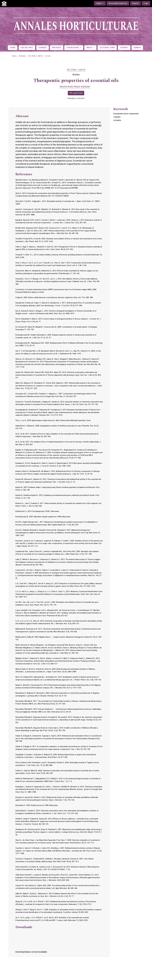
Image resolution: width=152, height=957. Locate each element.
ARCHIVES (56, 47)
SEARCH (137, 47)
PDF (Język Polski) (76, 93)
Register (135, 3)
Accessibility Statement (118, 3)
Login (146, 3)
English (101, 3)
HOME (12, 47)
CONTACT (124, 47)
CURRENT (42, 47)
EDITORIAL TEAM (107, 47)
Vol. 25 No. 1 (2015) (35, 56)
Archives (22, 56)
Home (14, 56)
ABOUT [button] (89, 47)
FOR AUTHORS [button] (72, 47)
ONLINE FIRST (27, 47)
